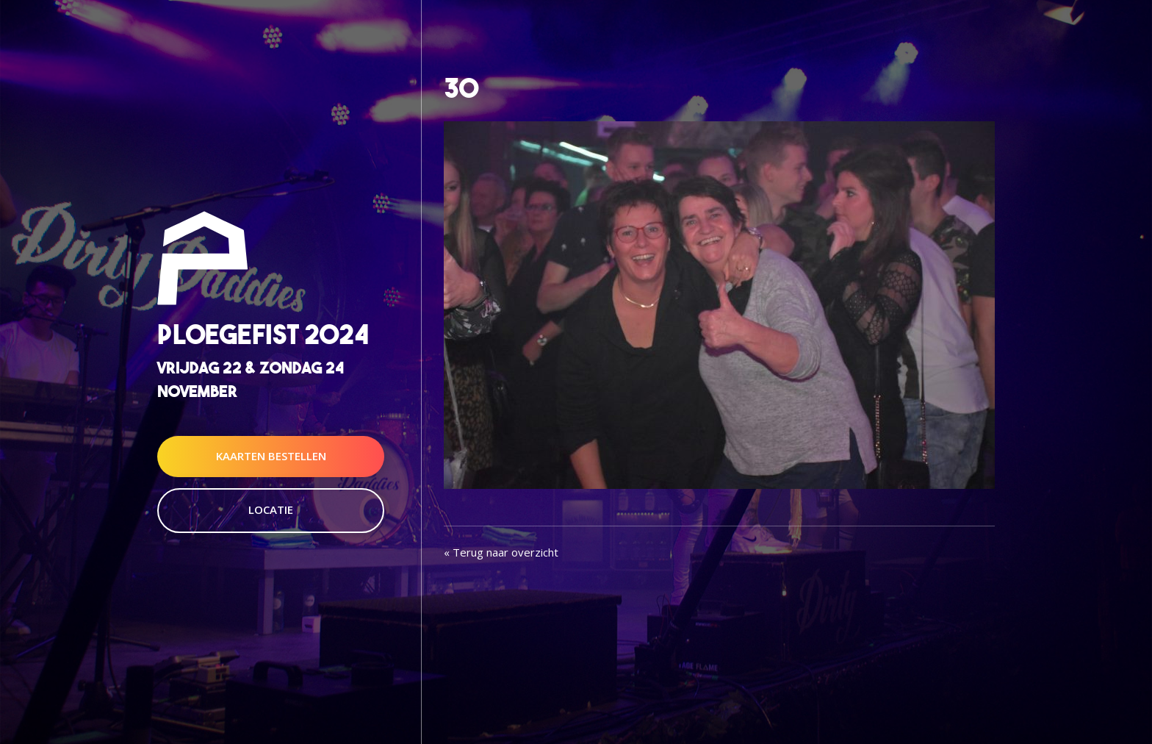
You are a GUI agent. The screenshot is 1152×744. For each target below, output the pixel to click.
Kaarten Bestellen (271, 455)
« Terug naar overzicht (501, 552)
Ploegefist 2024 (263, 334)
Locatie (270, 509)
